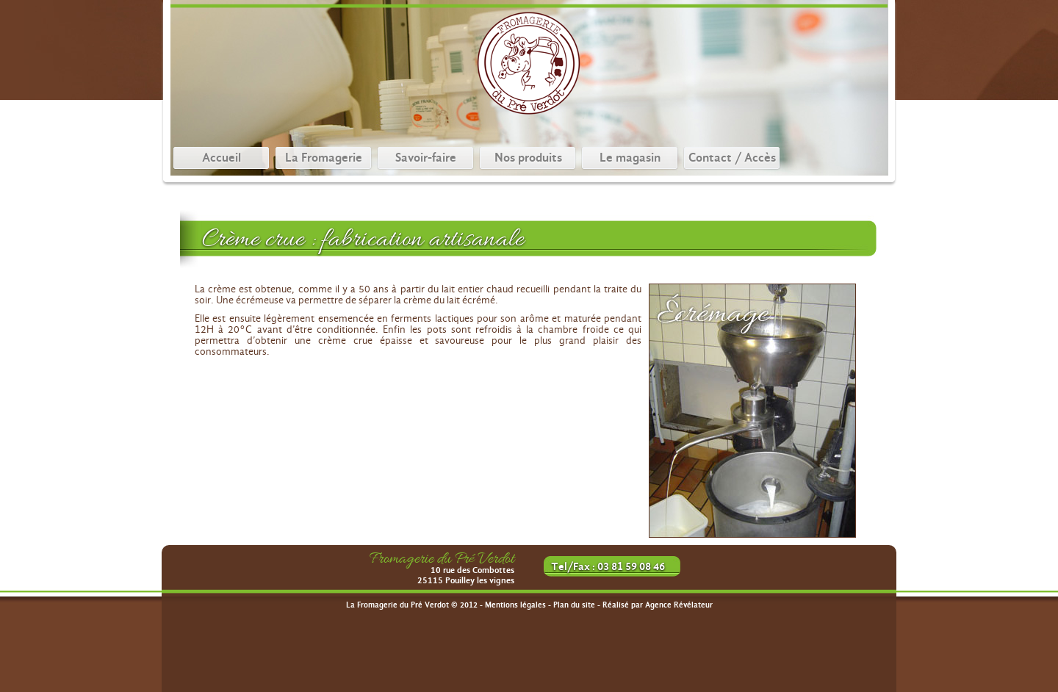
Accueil (221, 158)
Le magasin (630, 158)
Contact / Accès (732, 158)
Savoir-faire (425, 158)
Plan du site (574, 605)
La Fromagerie (323, 158)
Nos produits (528, 158)
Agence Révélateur (679, 605)
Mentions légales (515, 605)
